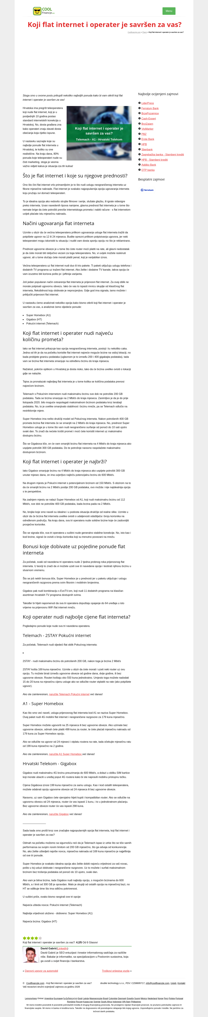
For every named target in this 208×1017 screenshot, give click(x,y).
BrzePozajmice (150, 113)
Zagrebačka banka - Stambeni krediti (162, 154)
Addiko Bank (148, 164)
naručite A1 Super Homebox (65, 754)
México (144, 998)
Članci (144, 32)
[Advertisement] (104, 58)
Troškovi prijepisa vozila (115, 971)
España (130, 998)
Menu (169, 11)
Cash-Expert (148, 118)
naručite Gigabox (59, 814)
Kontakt (181, 983)
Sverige (97, 1002)
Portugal (179, 998)
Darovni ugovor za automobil (41, 971)
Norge (160, 998)
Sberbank (147, 149)
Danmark (122, 998)
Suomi (137, 998)
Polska (172, 998)
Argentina (48, 998)
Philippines (136, 1002)
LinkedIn (62, 948)
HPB (144, 144)
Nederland (152, 998)
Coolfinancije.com (134, 32)
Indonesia (117, 1002)
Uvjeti (173, 983)
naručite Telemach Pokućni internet (69, 694)
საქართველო (70, 998)
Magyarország (96, 998)
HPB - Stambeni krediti (154, 159)
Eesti (80, 998)
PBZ (143, 134)
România (71, 1002)
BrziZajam (147, 123)
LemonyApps (31, 998)
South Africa (106, 1002)
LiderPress (147, 103)
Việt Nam (126, 1002)
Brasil (105, 998)
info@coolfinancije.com (157, 983)
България (58, 998)
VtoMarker (147, 128)
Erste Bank (147, 139)
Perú (166, 998)
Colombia (113, 998)
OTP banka (148, 170)
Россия (79, 1002)
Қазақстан (88, 1002)
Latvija (86, 998)
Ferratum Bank (150, 108)
